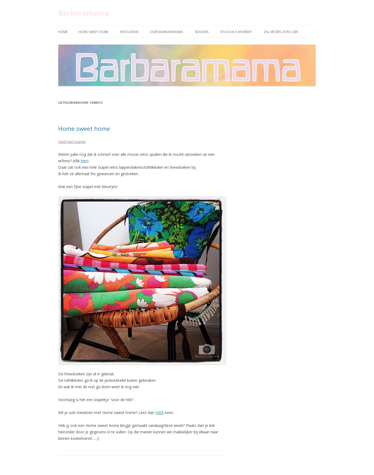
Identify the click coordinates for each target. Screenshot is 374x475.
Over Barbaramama (166, 32)
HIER (159, 412)
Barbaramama (83, 13)
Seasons (201, 32)
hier (84, 160)
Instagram (129, 32)
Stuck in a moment (236, 32)
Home (63, 32)
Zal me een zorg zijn (281, 32)
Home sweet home (93, 32)
